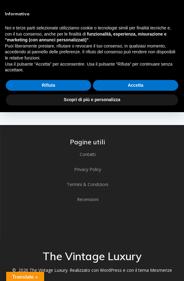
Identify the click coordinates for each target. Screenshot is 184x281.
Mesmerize (161, 270)
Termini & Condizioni (87, 184)
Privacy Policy (87, 169)
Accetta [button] (136, 85)
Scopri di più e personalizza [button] (92, 99)
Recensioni (87, 199)
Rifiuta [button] (48, 85)
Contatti (88, 154)
